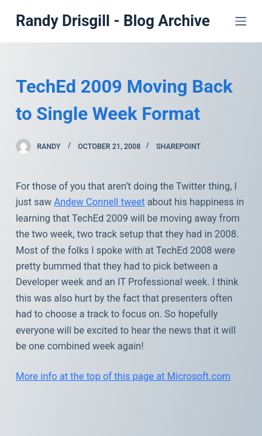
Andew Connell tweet (99, 202)
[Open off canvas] (240, 21)
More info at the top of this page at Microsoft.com (123, 376)
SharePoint (178, 146)
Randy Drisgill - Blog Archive (113, 21)
